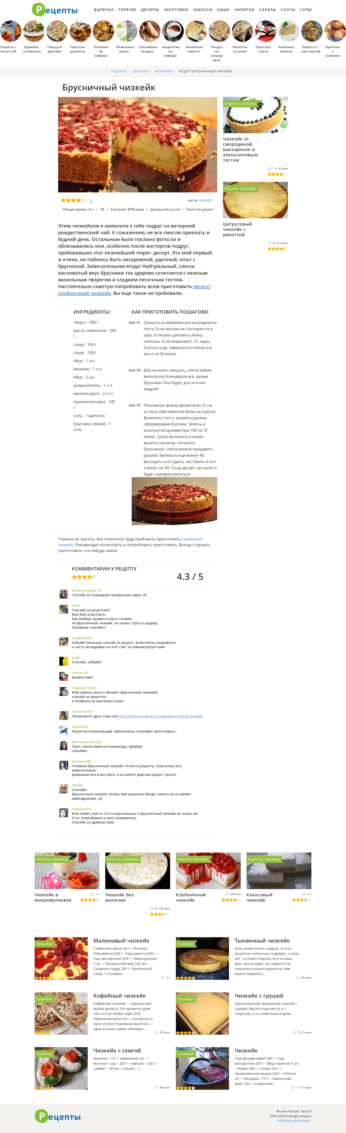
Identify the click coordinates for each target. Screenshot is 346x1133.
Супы (306, 9)
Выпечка (103, 9)
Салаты (267, 9)
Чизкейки (44, 944)
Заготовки (176, 9)
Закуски (202, 9)
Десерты (150, 9)
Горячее (127, 9)
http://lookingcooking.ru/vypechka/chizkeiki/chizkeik (160, 716)
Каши (223, 9)
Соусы (288, 9)
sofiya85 (205, 200)
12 (91, 200)
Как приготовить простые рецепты (55, 9)
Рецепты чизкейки (240, 103)
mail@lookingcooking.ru (294, 1120)
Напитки (244, 9)
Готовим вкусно (58, 1116)
